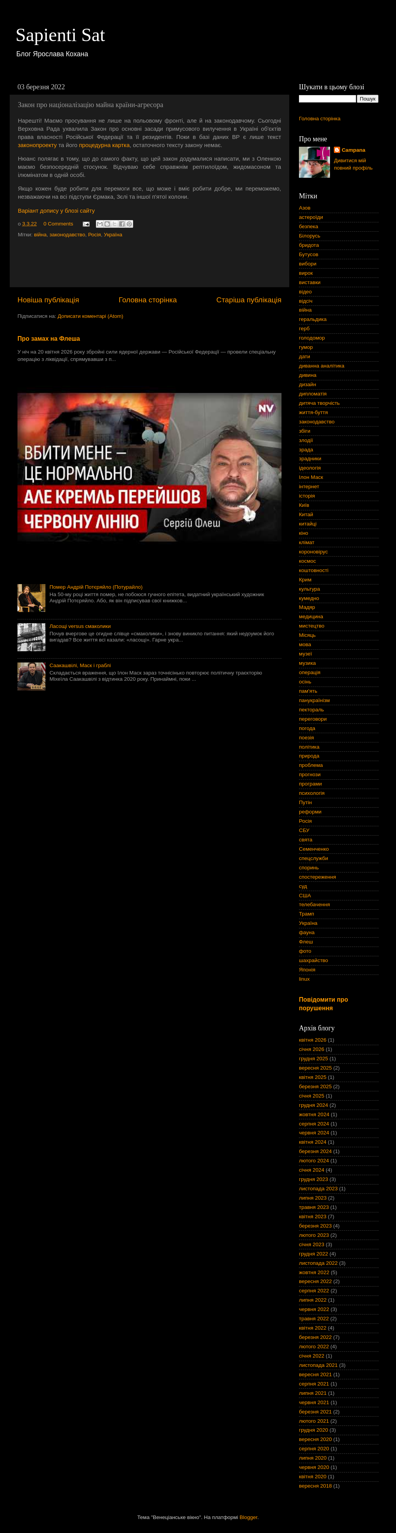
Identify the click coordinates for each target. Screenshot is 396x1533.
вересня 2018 (315, 1486)
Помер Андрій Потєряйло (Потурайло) (95, 587)
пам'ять (308, 691)
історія (307, 496)
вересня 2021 (315, 1374)
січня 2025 (311, 1096)
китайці (307, 524)
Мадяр (307, 607)
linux (304, 979)
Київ (304, 505)
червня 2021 (314, 1402)
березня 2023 (315, 1226)
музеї (305, 654)
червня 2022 (314, 1309)
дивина (307, 375)
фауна (306, 932)
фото (305, 951)
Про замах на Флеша (48, 338)
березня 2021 (315, 1412)
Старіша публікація (248, 300)
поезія (306, 737)
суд (303, 886)
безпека (308, 226)
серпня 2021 (314, 1384)
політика (309, 747)
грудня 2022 (313, 1254)
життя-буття (313, 412)
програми (310, 784)
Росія (94, 235)
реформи (310, 812)
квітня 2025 (313, 1077)
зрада (306, 450)
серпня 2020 (314, 1448)
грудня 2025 (313, 1058)
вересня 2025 (315, 1068)
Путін (305, 802)
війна (40, 235)
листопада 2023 (318, 1188)
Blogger (248, 1517)
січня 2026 (311, 1049)
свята (306, 840)
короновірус (313, 552)
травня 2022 (314, 1318)
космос (307, 561)
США (305, 895)
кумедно (309, 598)
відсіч (306, 301)
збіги (304, 431)
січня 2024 (311, 1170)
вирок (306, 273)
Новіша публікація (48, 300)
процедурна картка (104, 145)
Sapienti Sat (60, 34)
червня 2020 (314, 1467)
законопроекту (37, 145)
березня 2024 (315, 1151)
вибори (307, 264)
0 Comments (58, 224)
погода (307, 728)
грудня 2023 (313, 1179)
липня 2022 (313, 1300)
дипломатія (313, 394)
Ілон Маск (311, 477)
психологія (312, 793)
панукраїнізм (314, 700)
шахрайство (313, 960)
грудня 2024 (313, 1105)
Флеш (306, 942)
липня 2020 (313, 1458)
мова (305, 644)
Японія (307, 970)
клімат (306, 542)
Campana (353, 150)
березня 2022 (315, 1337)
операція (309, 672)
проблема (311, 765)
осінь (305, 682)
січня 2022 (311, 1356)
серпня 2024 (314, 1124)
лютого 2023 (314, 1235)
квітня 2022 (313, 1328)
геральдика (313, 319)
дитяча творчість (319, 403)
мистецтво (312, 626)
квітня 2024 (313, 1142)
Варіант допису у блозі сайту (56, 211)
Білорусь (309, 236)
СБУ (304, 830)
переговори (313, 719)
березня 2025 (315, 1086)
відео (305, 292)
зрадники (310, 458)
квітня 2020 (313, 1476)
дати (304, 356)
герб (304, 328)
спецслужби (313, 858)
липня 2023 (313, 1198)
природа (309, 756)
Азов (305, 208)
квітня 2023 (313, 1216)
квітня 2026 (313, 1040)
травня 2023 (314, 1207)
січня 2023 (311, 1244)
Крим (305, 580)
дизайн (307, 384)
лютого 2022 (314, 1346)
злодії (306, 440)
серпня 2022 (314, 1291)
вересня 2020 (315, 1439)
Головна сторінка (148, 300)
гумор (306, 347)
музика (307, 663)
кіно (303, 533)
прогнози (310, 774)
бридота (309, 245)
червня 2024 (314, 1133)
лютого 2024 (314, 1161)
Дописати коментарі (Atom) (90, 316)
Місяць (307, 635)
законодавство (67, 235)
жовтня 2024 (314, 1114)
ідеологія (310, 468)
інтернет (309, 486)
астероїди (311, 217)
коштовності (313, 570)
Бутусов (308, 254)
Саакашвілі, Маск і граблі (80, 665)
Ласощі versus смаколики (80, 626)
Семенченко (314, 849)
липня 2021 (313, 1393)
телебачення (314, 904)
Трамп (306, 914)
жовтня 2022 (314, 1272)
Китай (306, 514)
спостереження (317, 877)
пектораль (311, 710)
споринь (309, 868)
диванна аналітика (321, 366)
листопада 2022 (318, 1263)
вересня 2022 (315, 1281)
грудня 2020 (313, 1430)
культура (309, 589)
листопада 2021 (318, 1365)
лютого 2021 (314, 1421)
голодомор (312, 338)
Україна (113, 235)
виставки (310, 282)
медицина (311, 616)
